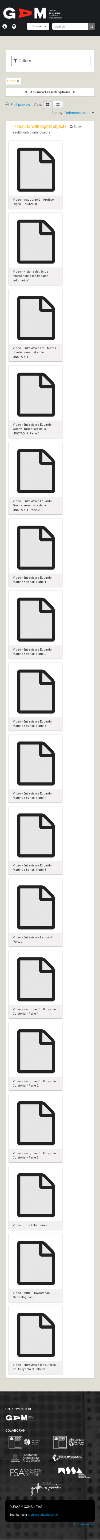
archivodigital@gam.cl (43, 1514)
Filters (22, 60)
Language (14, 26)
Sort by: (57, 113)
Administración (84, 1524)
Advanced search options (50, 92)
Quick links (4, 26)
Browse (36, 26)
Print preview (17, 104)
